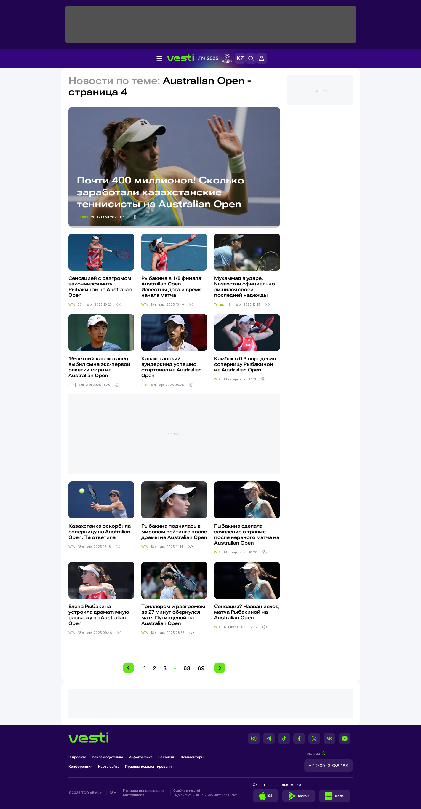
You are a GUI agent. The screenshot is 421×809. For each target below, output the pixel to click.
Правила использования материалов (144, 792)
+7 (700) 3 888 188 (328, 765)
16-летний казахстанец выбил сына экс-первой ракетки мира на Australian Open (99, 367)
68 (187, 668)
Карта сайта (108, 766)
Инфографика (141, 757)
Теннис (83, 217)
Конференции (80, 766)
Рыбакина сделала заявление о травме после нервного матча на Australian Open (246, 534)
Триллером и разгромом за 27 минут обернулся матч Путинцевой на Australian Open (173, 615)
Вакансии (166, 757)
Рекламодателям (107, 757)
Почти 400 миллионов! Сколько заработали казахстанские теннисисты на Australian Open (160, 192)
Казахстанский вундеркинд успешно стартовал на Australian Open (171, 367)
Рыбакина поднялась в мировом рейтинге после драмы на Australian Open (174, 531)
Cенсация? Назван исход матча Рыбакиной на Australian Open (246, 612)
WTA (72, 304)
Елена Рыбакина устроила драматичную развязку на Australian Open (98, 615)
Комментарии (193, 757)
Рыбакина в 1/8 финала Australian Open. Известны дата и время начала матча (171, 286)
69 (201, 668)
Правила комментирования (149, 766)
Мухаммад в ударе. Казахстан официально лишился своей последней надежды (244, 286)
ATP (71, 385)
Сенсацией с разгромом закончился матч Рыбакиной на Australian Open (100, 286)
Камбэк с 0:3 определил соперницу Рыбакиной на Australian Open (245, 364)
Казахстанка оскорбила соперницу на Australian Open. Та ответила (99, 531)
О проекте (77, 757)
